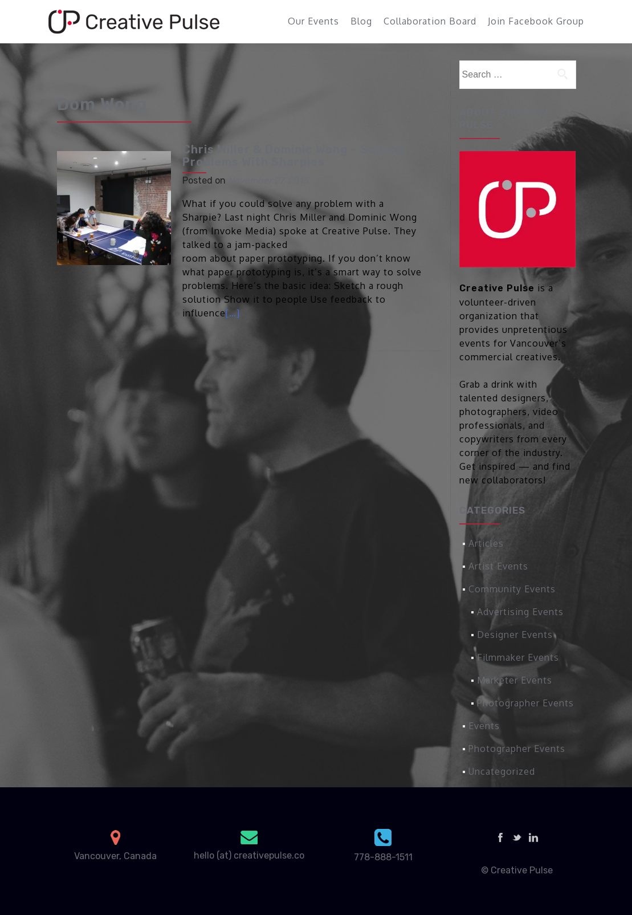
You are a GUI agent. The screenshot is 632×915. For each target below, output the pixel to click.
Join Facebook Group (536, 21)
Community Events (512, 589)
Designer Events (515, 634)
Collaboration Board (430, 21)
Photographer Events (525, 703)
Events (484, 725)
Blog (361, 21)
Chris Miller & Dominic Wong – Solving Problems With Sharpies (293, 156)
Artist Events (498, 566)
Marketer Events (514, 680)
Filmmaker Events (518, 657)
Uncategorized (501, 771)
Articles (486, 543)
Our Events (313, 21)
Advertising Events (520, 611)
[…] (233, 313)
